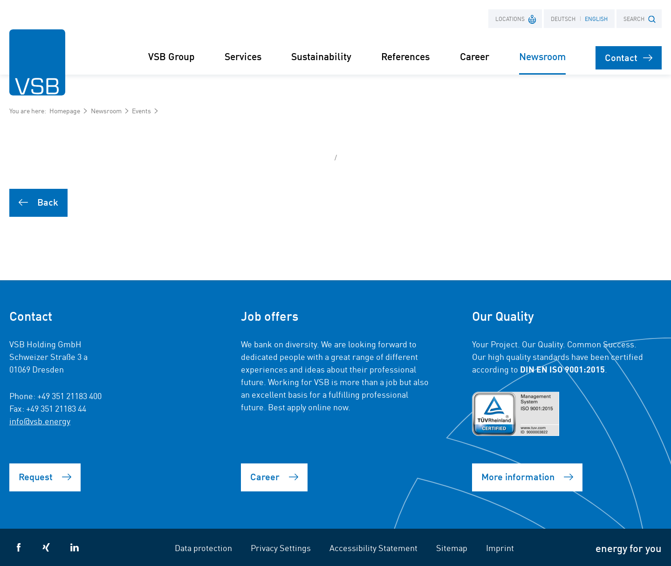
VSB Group (171, 56)
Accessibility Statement (373, 547)
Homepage (64, 110)
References (405, 56)
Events (141, 110)
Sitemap (451, 547)
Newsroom (106, 110)
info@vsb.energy (39, 420)
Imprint (500, 547)
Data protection (203, 547)
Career (474, 56)
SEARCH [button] (639, 18)
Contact (628, 57)
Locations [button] (516, 18)
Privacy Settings (281, 547)
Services (243, 56)
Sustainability (321, 56)
